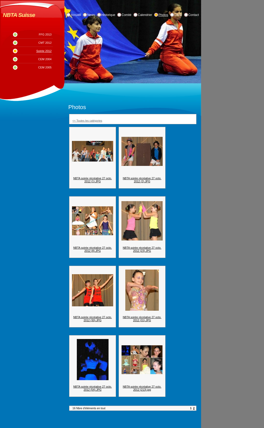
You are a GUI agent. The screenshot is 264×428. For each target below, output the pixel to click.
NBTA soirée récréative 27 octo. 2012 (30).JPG (92, 319)
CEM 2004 (45, 59)
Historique (108, 15)
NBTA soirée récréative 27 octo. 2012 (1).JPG (92, 180)
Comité (126, 15)
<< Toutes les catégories (87, 120)
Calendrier (145, 15)
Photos (163, 15)
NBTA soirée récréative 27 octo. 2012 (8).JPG (92, 249)
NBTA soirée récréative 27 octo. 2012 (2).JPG (142, 180)
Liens (178, 15)
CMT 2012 (45, 42)
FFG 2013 (45, 34)
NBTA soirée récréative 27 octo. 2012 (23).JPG (142, 249)
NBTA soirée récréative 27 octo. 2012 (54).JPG (92, 388)
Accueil (76, 15)
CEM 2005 (45, 67)
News (91, 15)
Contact (193, 15)
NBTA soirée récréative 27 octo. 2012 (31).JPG (142, 319)
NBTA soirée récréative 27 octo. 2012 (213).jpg (142, 388)
